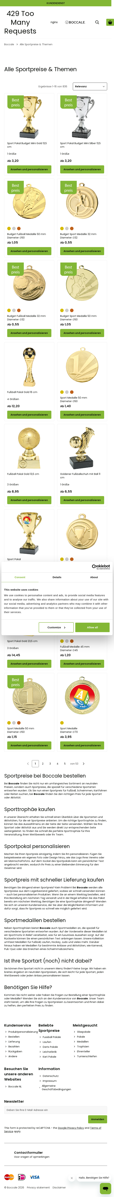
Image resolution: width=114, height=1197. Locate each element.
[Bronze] (18, 228)
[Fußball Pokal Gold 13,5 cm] (29, 448)
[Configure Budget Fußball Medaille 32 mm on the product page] (29, 333)
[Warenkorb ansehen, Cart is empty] (110, 22)
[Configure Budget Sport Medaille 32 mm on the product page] (82, 251)
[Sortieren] (90, 86)
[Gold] (9, 228)
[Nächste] (83, 763)
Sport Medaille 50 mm (82, 399)
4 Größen (13, 399)
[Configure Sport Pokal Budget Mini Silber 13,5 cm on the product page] (82, 169)
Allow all (92, 627)
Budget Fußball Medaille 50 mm (29, 235)
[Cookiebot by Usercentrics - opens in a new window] (94, 567)
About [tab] (94, 577)
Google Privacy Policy (71, 1128)
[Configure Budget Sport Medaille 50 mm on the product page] (82, 333)
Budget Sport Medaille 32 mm (82, 235)
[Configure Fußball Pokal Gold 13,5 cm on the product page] (29, 500)
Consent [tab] (20, 577)
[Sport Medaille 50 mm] (82, 366)
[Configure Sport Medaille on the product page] (82, 745)
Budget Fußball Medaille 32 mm (29, 317)
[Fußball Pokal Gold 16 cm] (29, 366)
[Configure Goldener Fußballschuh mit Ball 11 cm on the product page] (82, 500)
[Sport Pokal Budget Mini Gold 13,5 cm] (29, 117)
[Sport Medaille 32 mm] (82, 534)
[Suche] (97, 22)
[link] (27, 763)
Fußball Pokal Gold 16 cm (22, 392)
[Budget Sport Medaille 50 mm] (82, 285)
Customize (56, 627)
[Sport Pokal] (29, 534)
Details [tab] (57, 577)
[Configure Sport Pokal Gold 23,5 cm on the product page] (29, 664)
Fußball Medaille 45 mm (82, 648)
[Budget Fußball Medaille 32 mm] (29, 285)
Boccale (9, 44)
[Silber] (13, 228)
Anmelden (97, 1119)
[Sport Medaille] (82, 697)
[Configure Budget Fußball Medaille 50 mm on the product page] (29, 251)
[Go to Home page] (75, 22)
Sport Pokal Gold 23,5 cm (22, 641)
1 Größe (11, 154)
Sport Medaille (82, 730)
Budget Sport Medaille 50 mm (82, 317)
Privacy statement (38, 1187)
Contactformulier (28, 1152)
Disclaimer (59, 1187)
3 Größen (13, 484)
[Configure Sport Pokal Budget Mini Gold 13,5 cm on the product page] (29, 169)
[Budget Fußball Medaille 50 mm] (29, 203)
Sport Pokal (14, 559)
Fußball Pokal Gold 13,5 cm (23, 474)
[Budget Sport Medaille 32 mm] (82, 203)
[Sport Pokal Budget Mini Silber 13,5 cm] (82, 117)
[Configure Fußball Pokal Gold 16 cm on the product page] (29, 415)
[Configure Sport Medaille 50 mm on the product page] (82, 415)
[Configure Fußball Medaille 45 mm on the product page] (82, 664)
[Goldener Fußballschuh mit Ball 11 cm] (82, 448)
